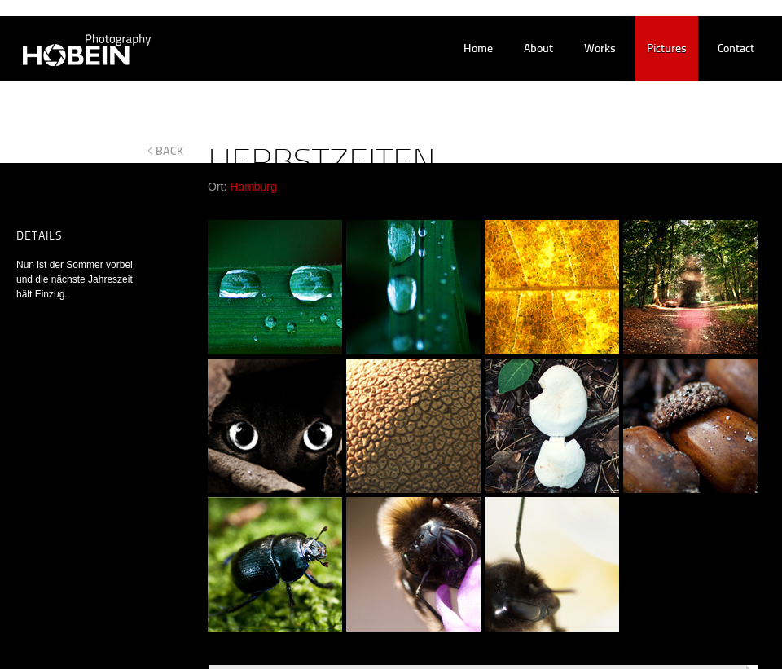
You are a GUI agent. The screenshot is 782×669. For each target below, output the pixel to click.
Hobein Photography (76, 50)
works (600, 49)
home (478, 49)
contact (736, 49)
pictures (667, 49)
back (169, 151)
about (538, 49)
